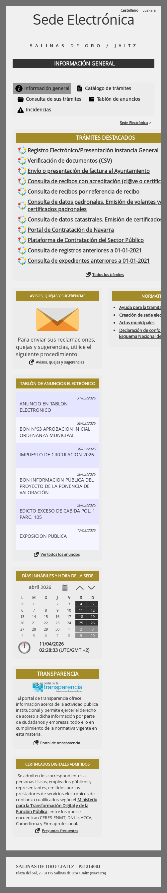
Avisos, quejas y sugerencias (60, 362)
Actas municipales (136, 323)
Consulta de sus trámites (53, 99)
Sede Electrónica (134, 122)
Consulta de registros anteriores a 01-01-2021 (85, 250)
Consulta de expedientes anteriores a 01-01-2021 (89, 260)
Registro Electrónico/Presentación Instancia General (93, 150)
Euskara (149, 10)
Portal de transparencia (60, 742)
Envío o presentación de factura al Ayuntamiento (89, 171)
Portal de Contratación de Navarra (71, 229)
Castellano (129, 10)
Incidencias (38, 109)
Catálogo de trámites (108, 88)
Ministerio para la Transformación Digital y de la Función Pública (56, 806)
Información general (46, 88)
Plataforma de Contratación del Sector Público (86, 240)
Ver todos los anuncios (60, 554)
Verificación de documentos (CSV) (70, 160)
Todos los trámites (108, 274)
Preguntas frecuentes (60, 830)
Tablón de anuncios (118, 99)
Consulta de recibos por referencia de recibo (83, 191)
